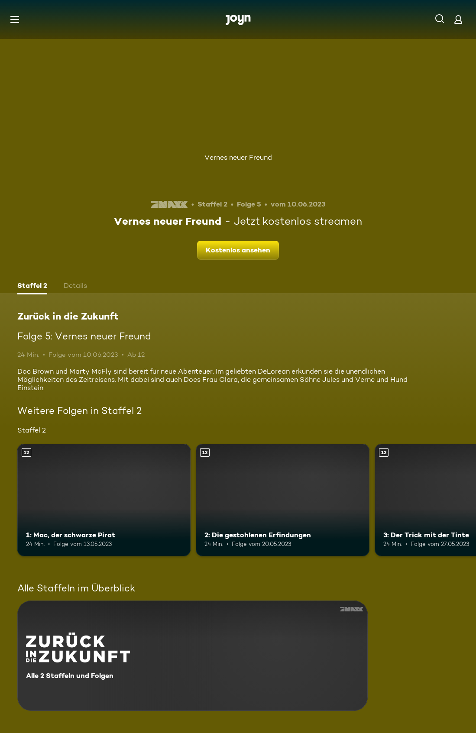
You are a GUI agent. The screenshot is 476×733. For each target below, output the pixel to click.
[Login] (458, 19)
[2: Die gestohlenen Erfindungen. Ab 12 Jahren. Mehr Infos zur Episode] (282, 500)
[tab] (32, 286)
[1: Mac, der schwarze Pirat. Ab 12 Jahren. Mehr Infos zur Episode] (104, 500)
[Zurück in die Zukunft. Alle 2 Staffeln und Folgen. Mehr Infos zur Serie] (192, 656)
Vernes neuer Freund (238, 157)
